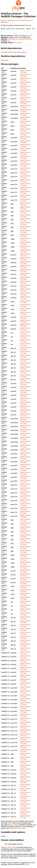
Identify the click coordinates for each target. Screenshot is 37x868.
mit (9, 42)
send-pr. (27, 865)
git (21, 43)
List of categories (21, 20)
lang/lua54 (4, 61)
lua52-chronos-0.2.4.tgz (25, 76)
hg (18, 43)
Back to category (8, 20)
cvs (15, 43)
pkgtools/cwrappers (20, 53)
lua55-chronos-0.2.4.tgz (25, 103)
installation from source (18, 829)
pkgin (9, 824)
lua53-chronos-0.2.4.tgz (25, 80)
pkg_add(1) (14, 826)
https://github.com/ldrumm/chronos (20, 40)
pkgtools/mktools (7, 53)
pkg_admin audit (10, 848)
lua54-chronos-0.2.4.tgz (25, 84)
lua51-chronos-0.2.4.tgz (25, 72)
